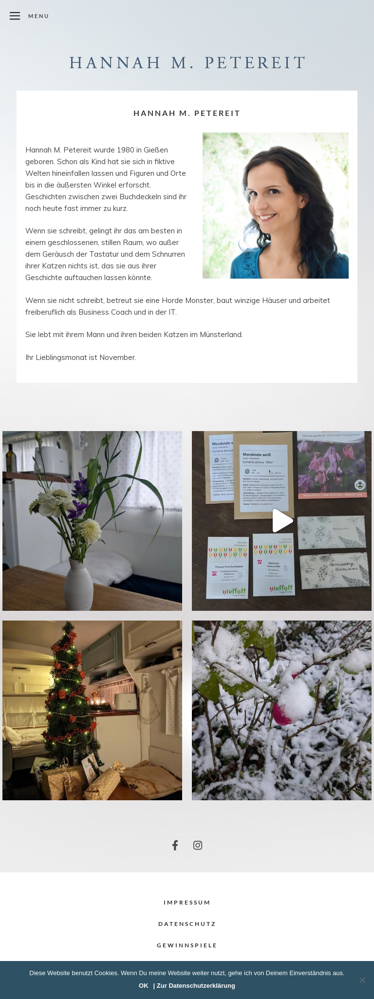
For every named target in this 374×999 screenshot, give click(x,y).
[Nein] (362, 980)
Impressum (187, 902)
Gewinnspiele (187, 945)
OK (144, 985)
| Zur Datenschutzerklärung (194, 985)
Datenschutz (187, 923)
